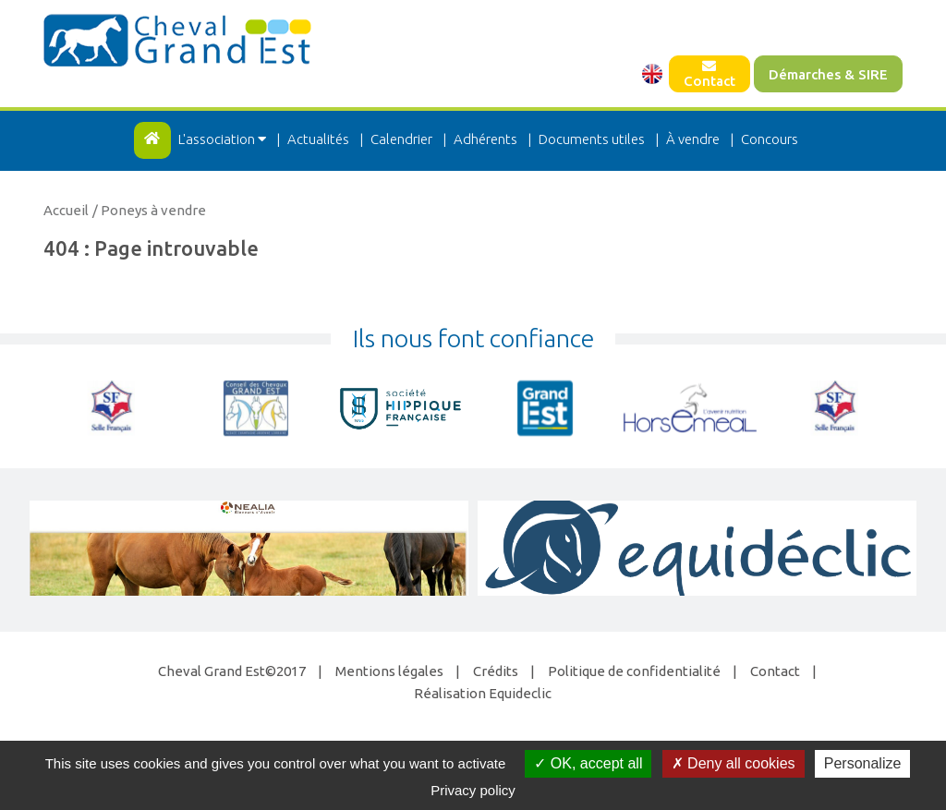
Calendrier (401, 139)
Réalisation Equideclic (483, 693)
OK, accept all (588, 763)
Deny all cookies (733, 763)
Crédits (495, 671)
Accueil (66, 210)
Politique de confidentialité (634, 671)
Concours (769, 139)
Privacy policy (473, 790)
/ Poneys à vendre (149, 210)
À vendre (693, 139)
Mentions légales (389, 671)
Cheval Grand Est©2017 (232, 671)
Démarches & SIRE (828, 74)
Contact (709, 74)
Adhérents (485, 139)
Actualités (318, 139)
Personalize (863, 763)
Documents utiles (592, 139)
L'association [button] (223, 139)
